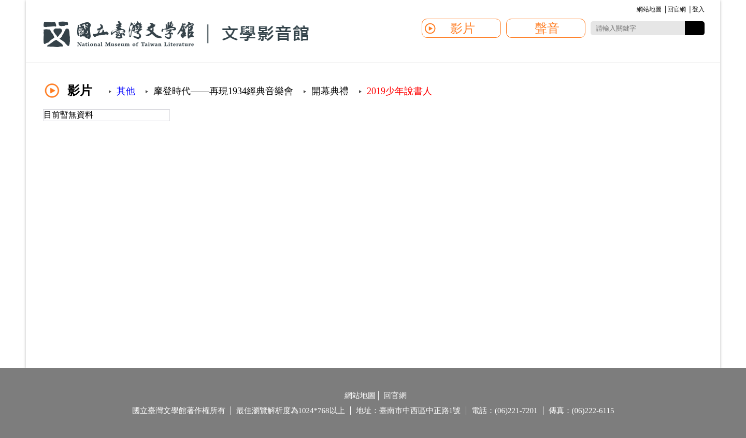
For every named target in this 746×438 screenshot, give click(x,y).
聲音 (547, 28)
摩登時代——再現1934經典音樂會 (223, 91)
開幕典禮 (330, 91)
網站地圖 (649, 9)
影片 (462, 28)
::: (635, 10)
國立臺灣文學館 (176, 34)
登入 (698, 9)
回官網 (676, 9)
